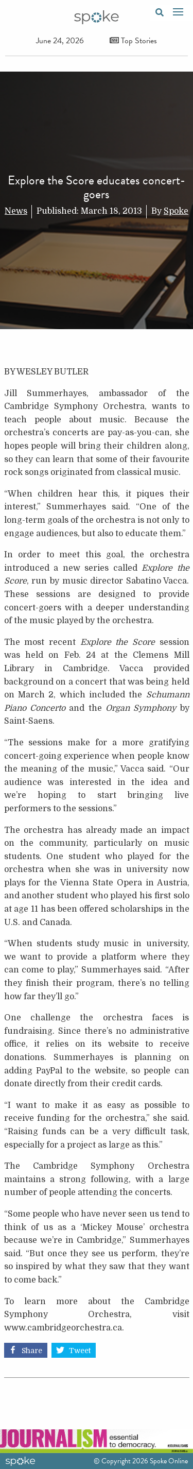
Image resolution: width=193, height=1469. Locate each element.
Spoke (176, 211)
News (16, 211)
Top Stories (133, 41)
